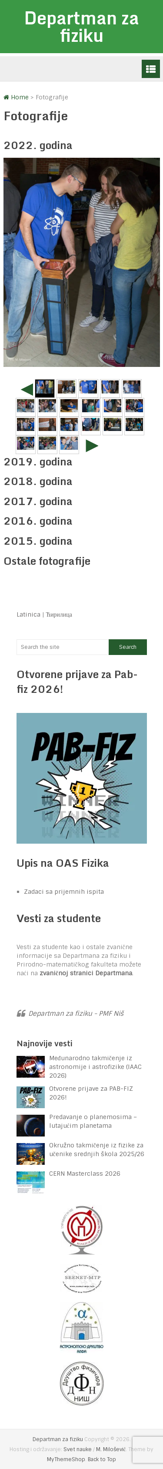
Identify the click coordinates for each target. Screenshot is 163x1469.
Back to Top (102, 1459)
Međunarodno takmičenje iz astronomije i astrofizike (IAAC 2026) (95, 1066)
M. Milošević (111, 1449)
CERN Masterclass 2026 (84, 1173)
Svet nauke (77, 1449)
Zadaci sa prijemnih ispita (64, 892)
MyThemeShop (66, 1459)
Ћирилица (59, 614)
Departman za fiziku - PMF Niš (75, 1013)
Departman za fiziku (81, 26)
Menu (151, 69)
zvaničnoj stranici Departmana (86, 973)
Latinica (28, 614)
